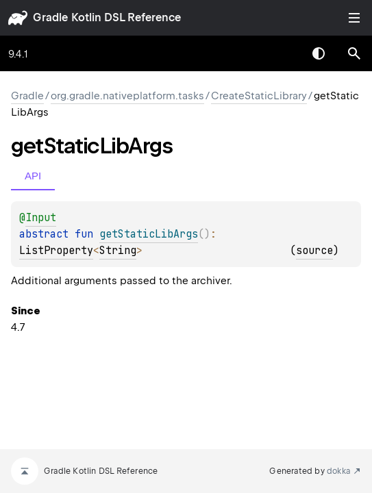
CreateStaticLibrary (259, 96)
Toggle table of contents (354, 18)
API (33, 175)
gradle (50, 17)
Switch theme (318, 53)
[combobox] (283, 53)
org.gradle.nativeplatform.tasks (127, 96)
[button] (354, 53)
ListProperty (56, 250)
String (117, 250)
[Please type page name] (354, 53)
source (314, 250)
